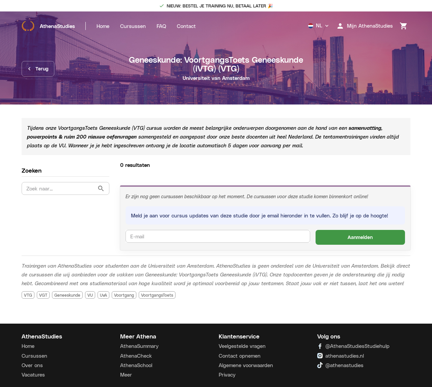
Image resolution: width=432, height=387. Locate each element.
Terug (38, 69)
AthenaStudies (48, 26)
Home (103, 26)
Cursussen (133, 26)
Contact (186, 26)
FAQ (161, 26)
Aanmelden (360, 237)
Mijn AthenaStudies (364, 26)
